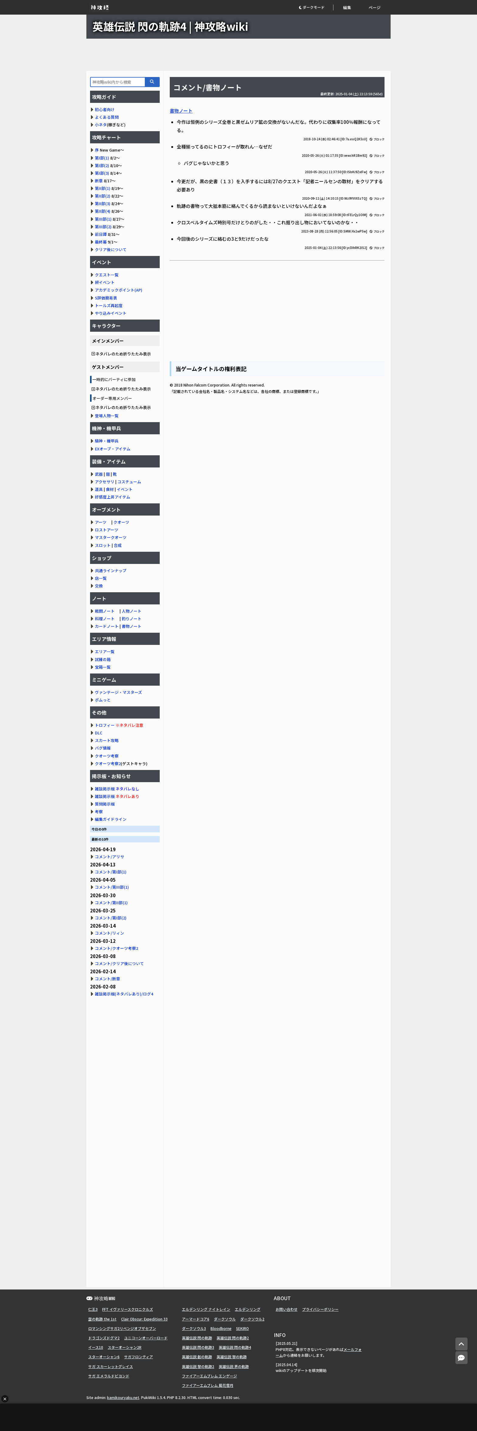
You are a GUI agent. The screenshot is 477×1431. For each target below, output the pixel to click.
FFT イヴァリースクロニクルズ (127, 1309)
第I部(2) (102, 165)
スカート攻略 (107, 740)
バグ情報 (103, 748)
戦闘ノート (105, 611)
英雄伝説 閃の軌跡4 (235, 1347)
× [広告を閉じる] (5, 1399)
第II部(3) (102, 203)
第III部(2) (103, 226)
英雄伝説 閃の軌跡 (197, 1337)
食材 (110, 489)
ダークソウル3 (194, 1328)
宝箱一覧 (103, 667)
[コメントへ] (461, 1357)
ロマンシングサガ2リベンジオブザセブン (122, 1328)
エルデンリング (247, 1309)
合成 (118, 545)
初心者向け (105, 109)
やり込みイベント (111, 313)
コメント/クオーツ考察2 (116, 948)
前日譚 (101, 234)
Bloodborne (221, 1328)
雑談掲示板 (105, 789)
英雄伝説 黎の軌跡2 (198, 1366)
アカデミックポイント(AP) (118, 290)
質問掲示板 (105, 804)
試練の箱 (103, 659)
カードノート (107, 626)
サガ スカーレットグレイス (110, 1366)
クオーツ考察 (107, 756)
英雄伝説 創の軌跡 (197, 1356)
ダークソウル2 (252, 1318)
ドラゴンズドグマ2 (104, 1337)
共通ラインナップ (111, 570)
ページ (375, 7)
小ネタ (101, 125)
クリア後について (111, 249)
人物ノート (131, 611)
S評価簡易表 (106, 298)
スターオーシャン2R (124, 1347)
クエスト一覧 (107, 275)
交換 (99, 586)
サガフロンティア (138, 1356)
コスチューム (129, 482)
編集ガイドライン (111, 819)
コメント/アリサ (109, 856)
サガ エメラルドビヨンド (108, 1375)
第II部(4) (102, 211)
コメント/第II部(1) (111, 902)
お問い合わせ (287, 1309)
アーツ (100, 522)
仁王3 (93, 1309)
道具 (99, 489)
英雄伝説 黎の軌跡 (232, 1356)
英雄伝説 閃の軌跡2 (233, 1337)
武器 (99, 474)
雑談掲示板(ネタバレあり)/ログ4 (124, 994)
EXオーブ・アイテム (113, 449)
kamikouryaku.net (123, 1397)
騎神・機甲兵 (107, 441)
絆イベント (105, 282)
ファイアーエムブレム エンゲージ (209, 1375)
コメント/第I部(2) (111, 918)
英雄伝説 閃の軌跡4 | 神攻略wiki (170, 26)
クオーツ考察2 (108, 763)
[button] (315, 7)
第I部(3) (102, 173)
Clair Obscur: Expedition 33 (144, 1318)
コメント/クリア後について (119, 963)
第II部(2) (102, 196)
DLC (98, 733)
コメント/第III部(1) (112, 887)
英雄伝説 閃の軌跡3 (198, 1347)
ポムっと (103, 700)
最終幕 (101, 242)
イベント (125, 489)
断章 (99, 181)
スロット (103, 545)
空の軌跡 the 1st (102, 1318)
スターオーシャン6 (104, 1356)
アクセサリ (104, 482)
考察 (99, 811)
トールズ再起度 (109, 305)
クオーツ (121, 522)
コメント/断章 (107, 978)
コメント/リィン (109, 933)
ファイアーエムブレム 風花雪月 (207, 1385)
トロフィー (105, 725)
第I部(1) (102, 158)
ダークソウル (225, 1318)
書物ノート (181, 110)
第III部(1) (103, 219)
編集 (347, 7)
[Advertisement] (238, 54)
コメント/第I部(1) (111, 872)
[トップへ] (461, 1344)
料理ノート (105, 618)
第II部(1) (102, 188)
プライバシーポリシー (320, 1309)
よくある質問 (107, 117)
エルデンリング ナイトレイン (206, 1309)
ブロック (377, 139)
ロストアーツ (106, 530)
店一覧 (101, 578)
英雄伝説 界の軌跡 (234, 1366)
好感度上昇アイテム (112, 497)
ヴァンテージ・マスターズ (118, 692)
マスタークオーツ (111, 537)
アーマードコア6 (195, 1318)
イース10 (95, 1347)
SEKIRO (242, 1328)
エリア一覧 (105, 651)
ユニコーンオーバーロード (146, 1337)
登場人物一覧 (107, 415)
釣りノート (131, 618)
